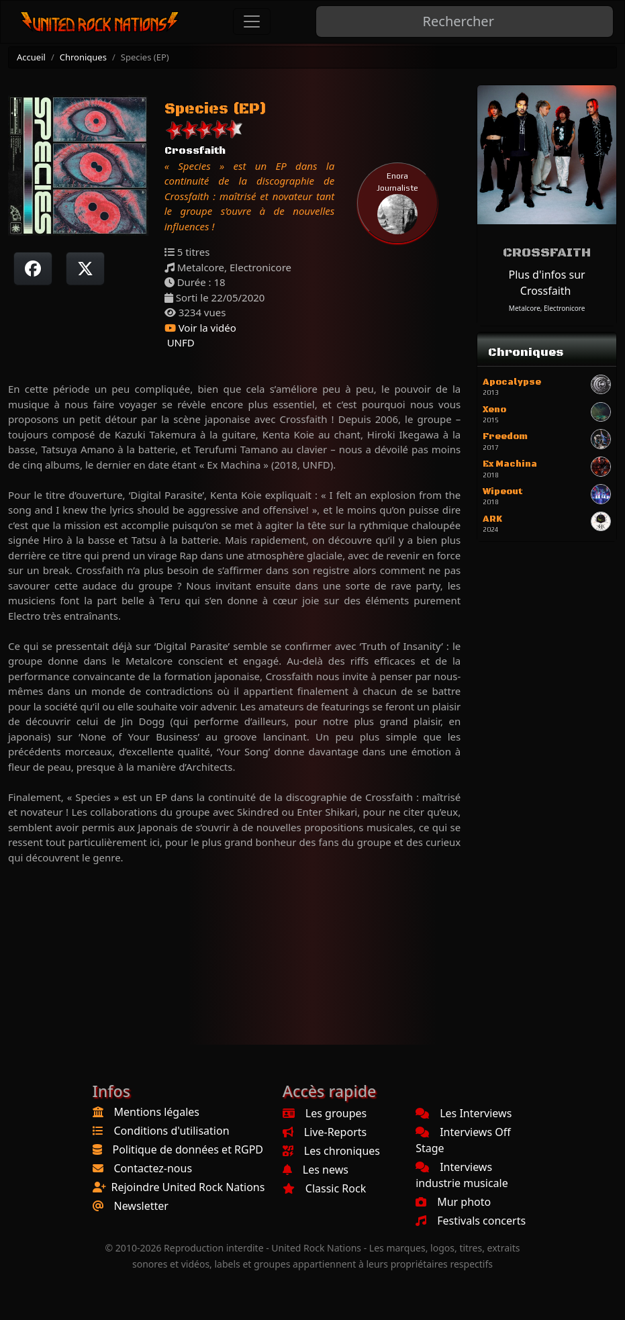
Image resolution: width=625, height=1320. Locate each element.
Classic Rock (324, 1188)
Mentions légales (157, 1111)
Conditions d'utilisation (172, 1130)
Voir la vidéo (200, 327)
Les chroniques (331, 1150)
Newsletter (141, 1205)
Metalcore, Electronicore (547, 308)
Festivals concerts (471, 1220)
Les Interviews (464, 1113)
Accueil (31, 57)
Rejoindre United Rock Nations (188, 1187)
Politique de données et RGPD (188, 1149)
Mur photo (453, 1201)
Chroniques (83, 57)
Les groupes (325, 1113)
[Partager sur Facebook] (32, 268)
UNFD (179, 342)
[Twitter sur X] (85, 268)
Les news (315, 1169)
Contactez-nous (153, 1168)
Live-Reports (325, 1132)
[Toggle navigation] (252, 21)
